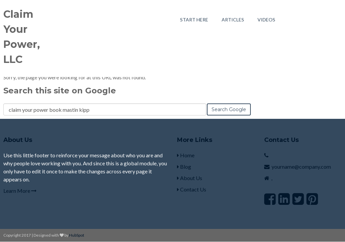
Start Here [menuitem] (194, 19)
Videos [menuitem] (266, 19)
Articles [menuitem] (233, 19)
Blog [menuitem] (184, 166)
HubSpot (76, 235)
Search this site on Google (59, 90)
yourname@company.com (301, 166)
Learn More (20, 190)
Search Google (229, 109)
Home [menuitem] (185, 155)
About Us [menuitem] (189, 178)
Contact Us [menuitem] (191, 189)
